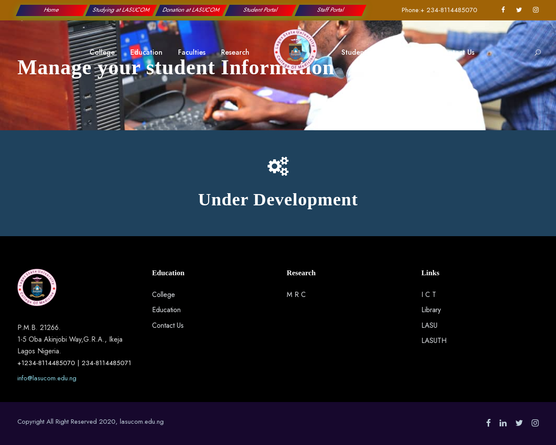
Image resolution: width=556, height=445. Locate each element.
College (102, 52)
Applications (404, 52)
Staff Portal (330, 10)
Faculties (191, 52)
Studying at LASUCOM (121, 10)
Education (146, 52)
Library (431, 310)
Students (355, 52)
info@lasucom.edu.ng (46, 378)
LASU (429, 325)
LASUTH (434, 341)
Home (52, 10)
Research (235, 52)
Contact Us (456, 52)
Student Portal (261, 10)
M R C (296, 295)
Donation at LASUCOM (191, 10)
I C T (428, 295)
